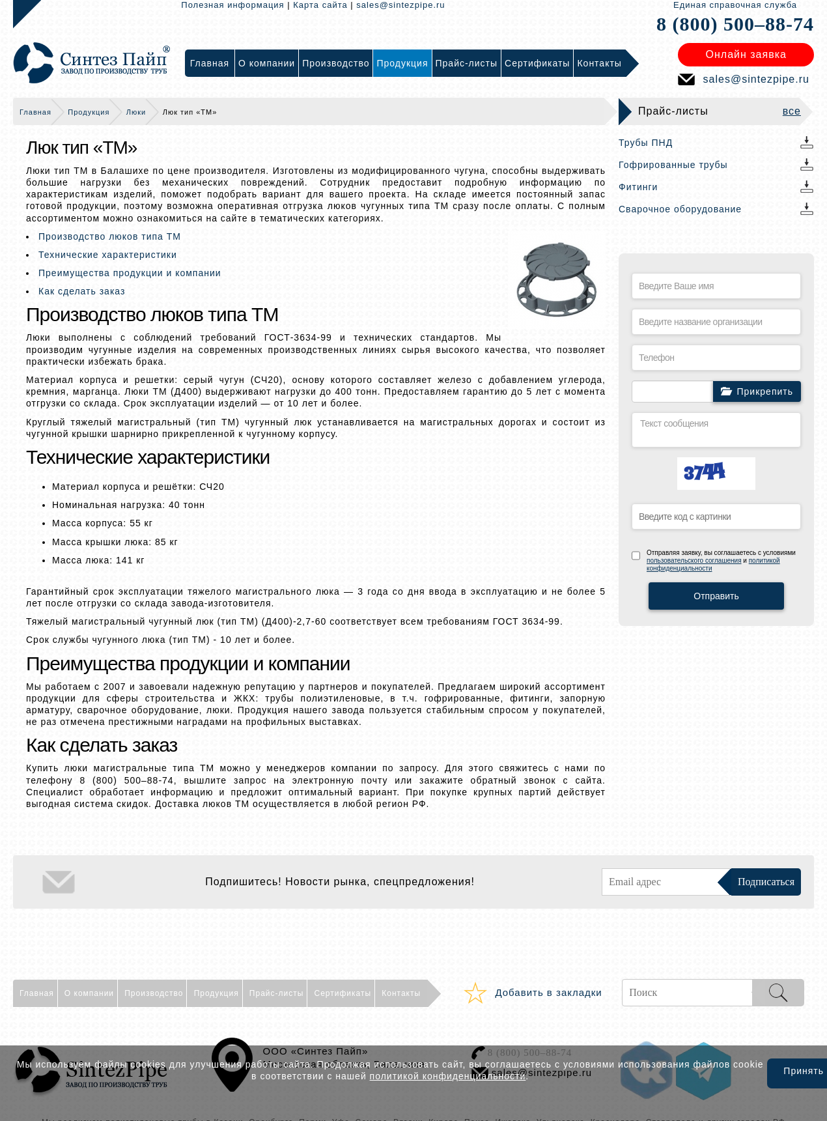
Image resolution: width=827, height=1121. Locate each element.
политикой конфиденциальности (448, 1076)
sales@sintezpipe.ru (400, 5)
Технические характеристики (107, 254)
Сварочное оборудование (680, 209)
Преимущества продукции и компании (129, 273)
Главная (35, 112)
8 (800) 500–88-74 (735, 24)
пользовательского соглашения (694, 560)
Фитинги (638, 187)
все (792, 111)
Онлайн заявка (746, 54)
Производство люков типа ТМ (109, 236)
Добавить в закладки (548, 992)
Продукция (88, 112)
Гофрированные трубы (673, 165)
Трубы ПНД (646, 142)
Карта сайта (320, 5)
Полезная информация (232, 5)
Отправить (716, 596)
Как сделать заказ (81, 291)
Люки (136, 112)
